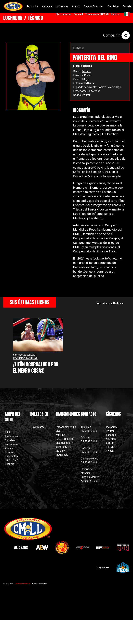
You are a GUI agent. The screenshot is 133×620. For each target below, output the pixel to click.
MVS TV (60, 450)
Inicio (8, 432)
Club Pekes (11, 460)
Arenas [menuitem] (76, 6)
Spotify (110, 442)
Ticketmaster (37, 427)
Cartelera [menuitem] (47, 6)
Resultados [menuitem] (32, 6)
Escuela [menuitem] (127, 6)
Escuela (9, 464)
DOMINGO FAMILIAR (25, 358)
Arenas (9, 448)
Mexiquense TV (64, 442)
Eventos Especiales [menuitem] (94, 6)
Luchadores (11, 444)
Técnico (86, 71)
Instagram (112, 427)
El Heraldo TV (63, 446)
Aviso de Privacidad (22, 584)
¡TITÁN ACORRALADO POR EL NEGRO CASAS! (35, 367)
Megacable (61, 454)
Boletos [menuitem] (115, 14)
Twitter (86, 95)
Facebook (111, 434)
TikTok (110, 446)
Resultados (11, 436)
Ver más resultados (108, 303)
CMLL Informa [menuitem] (63, 14)
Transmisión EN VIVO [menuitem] (97, 14)
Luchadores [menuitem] (62, 6)
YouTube (60, 434)
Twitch (110, 450)
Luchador (78, 48)
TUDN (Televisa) (64, 438)
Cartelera (10, 440)
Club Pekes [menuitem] (113, 6)
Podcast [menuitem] (78, 14)
